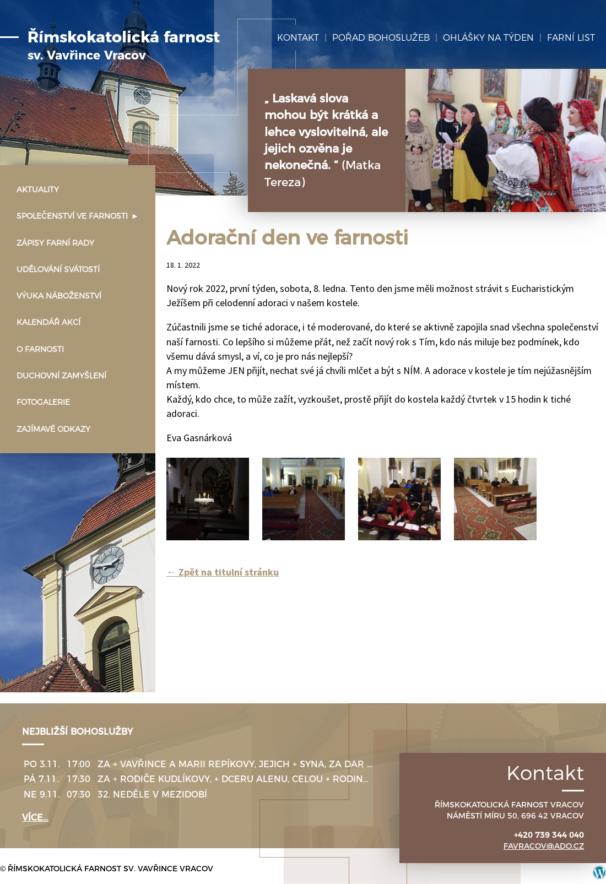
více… (35, 817)
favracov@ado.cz (544, 846)
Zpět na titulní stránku (222, 572)
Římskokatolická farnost (124, 46)
